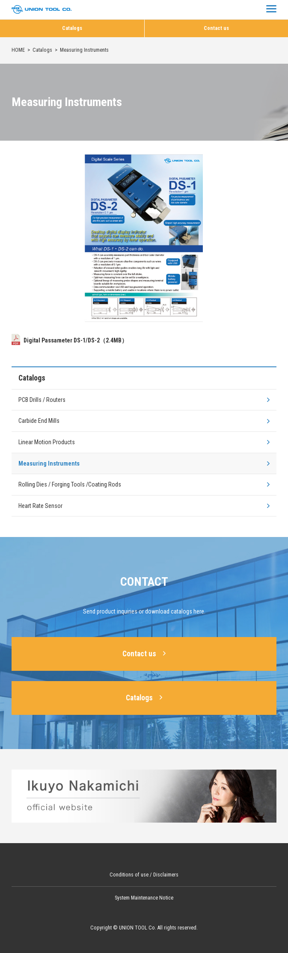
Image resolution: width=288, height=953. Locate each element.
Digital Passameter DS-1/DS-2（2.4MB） (70, 340)
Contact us (216, 28)
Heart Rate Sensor (40, 505)
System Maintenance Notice (144, 898)
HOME (18, 50)
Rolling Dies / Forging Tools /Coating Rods (69, 484)
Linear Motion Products (46, 442)
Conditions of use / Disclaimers (144, 875)
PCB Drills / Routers (41, 399)
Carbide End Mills (38, 420)
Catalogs (72, 28)
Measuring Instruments (49, 463)
